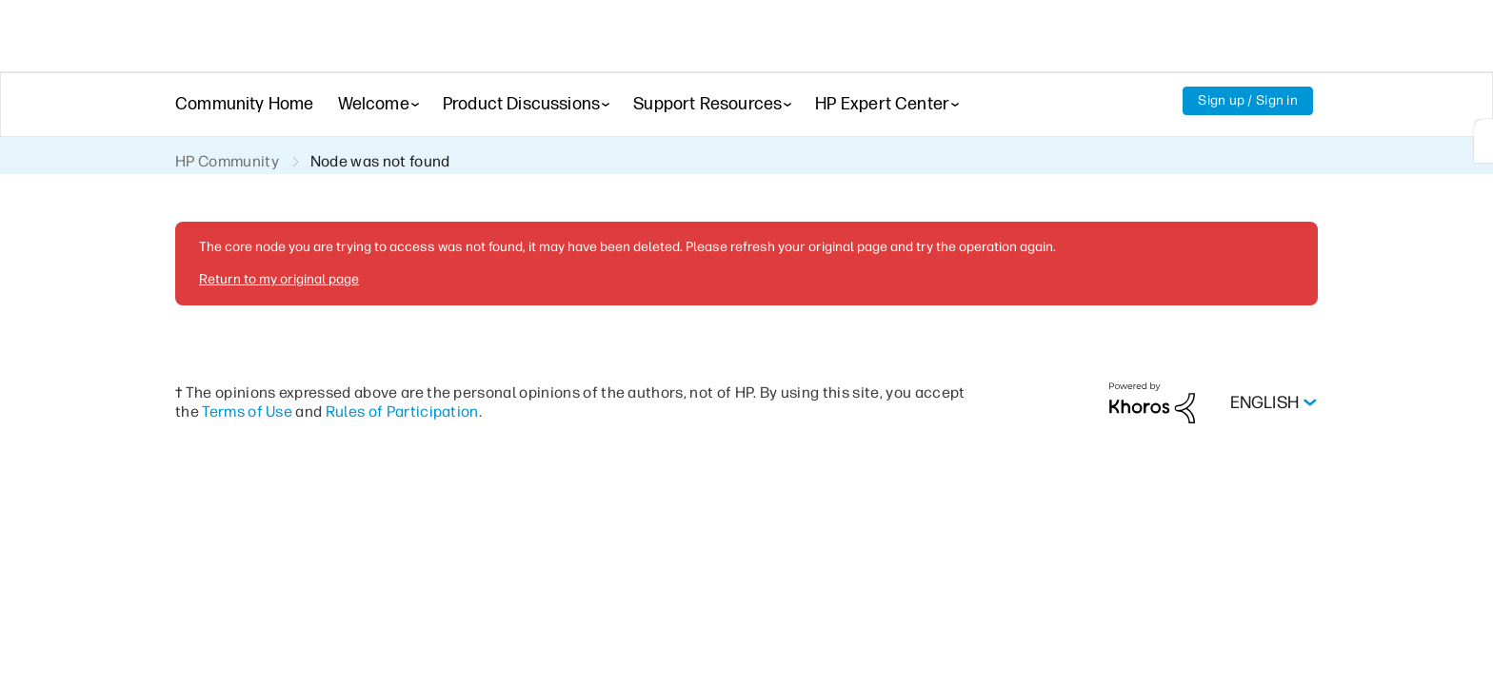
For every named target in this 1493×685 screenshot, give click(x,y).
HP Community (227, 161)
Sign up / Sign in (1248, 100)
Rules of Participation (402, 411)
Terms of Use (247, 411)
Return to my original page (279, 279)
